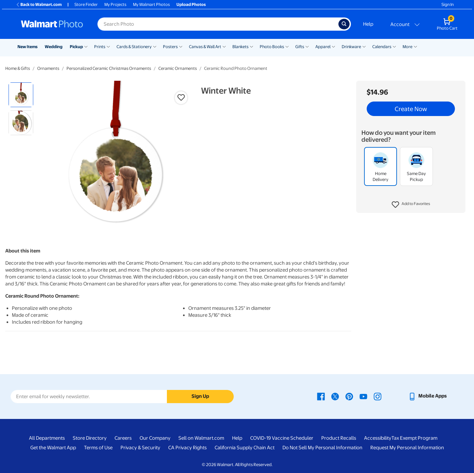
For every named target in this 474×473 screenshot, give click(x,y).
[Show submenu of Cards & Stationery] (155, 46)
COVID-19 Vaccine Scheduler (281, 438)
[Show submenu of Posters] (181, 46)
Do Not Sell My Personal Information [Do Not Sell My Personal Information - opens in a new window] (322, 448)
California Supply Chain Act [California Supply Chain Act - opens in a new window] (245, 448)
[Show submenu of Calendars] (394, 46)
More (407, 46)
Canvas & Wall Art (205, 46)
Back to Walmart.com (39, 4)
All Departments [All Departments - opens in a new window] (47, 438)
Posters (170, 46)
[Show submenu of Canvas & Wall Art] (224, 46)
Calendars (381, 46)
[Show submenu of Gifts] (307, 46)
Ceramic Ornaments (177, 68)
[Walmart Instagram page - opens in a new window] (378, 396)
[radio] (21, 94)
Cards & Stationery (134, 46)
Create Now (411, 108)
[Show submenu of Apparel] (333, 46)
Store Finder (86, 4)
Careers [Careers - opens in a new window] (123, 438)
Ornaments (48, 68)
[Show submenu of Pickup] (86, 46)
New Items (27, 46)
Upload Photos (191, 4)
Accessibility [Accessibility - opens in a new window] (377, 438)
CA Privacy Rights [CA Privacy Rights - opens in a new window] (187, 448)
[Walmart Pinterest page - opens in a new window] (349, 396)
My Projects (115, 4)
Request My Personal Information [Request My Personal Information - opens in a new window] (407, 448)
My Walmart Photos (151, 4)
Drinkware (351, 46)
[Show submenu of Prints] (108, 46)
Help (368, 24)
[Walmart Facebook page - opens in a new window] (321, 396)
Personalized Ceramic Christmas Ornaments (108, 68)
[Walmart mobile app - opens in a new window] (427, 396)
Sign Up (200, 396)
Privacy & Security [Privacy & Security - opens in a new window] (140, 448)
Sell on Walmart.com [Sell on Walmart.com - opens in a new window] (201, 438)
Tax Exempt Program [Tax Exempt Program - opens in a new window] (414, 438)
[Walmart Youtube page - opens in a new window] (363, 396)
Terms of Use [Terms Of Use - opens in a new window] (98, 448)
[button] (411, 204)
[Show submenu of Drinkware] (364, 46)
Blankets (240, 46)
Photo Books (272, 46)
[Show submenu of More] (415, 46)
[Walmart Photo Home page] (52, 24)
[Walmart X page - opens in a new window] (335, 396)
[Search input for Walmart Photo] (217, 24)
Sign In (447, 4)
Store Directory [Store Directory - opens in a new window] (90, 438)
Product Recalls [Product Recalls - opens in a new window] (338, 438)
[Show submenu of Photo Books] (287, 46)
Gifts (299, 46)
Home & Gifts (17, 68)
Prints (99, 46)
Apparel (322, 46)
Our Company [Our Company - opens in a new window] (155, 438)
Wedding (54, 46)
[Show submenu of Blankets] (251, 46)
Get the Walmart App (53, 448)
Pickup (76, 46)
